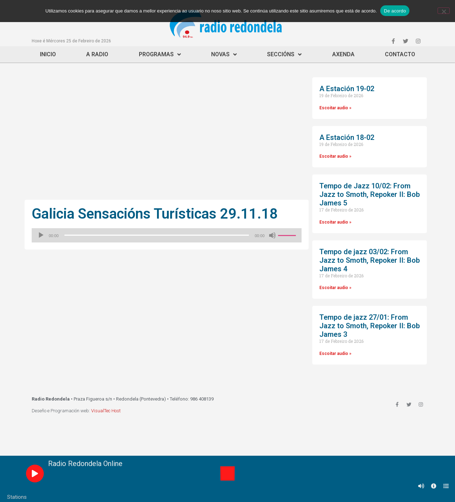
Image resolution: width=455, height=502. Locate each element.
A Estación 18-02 (346, 137)
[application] (167, 235)
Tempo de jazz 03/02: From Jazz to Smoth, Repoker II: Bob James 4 (369, 260)
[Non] (444, 10)
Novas (224, 54)
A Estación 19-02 (346, 88)
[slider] (156, 235)
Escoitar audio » (335, 107)
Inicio (48, 54)
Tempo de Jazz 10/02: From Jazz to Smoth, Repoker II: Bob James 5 (369, 194)
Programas (160, 54)
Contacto (400, 54)
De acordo (395, 11)
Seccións (284, 54)
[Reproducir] (41, 235)
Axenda (343, 54)
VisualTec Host (106, 410)
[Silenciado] (272, 235)
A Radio (97, 54)
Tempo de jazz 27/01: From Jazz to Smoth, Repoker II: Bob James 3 (369, 326)
